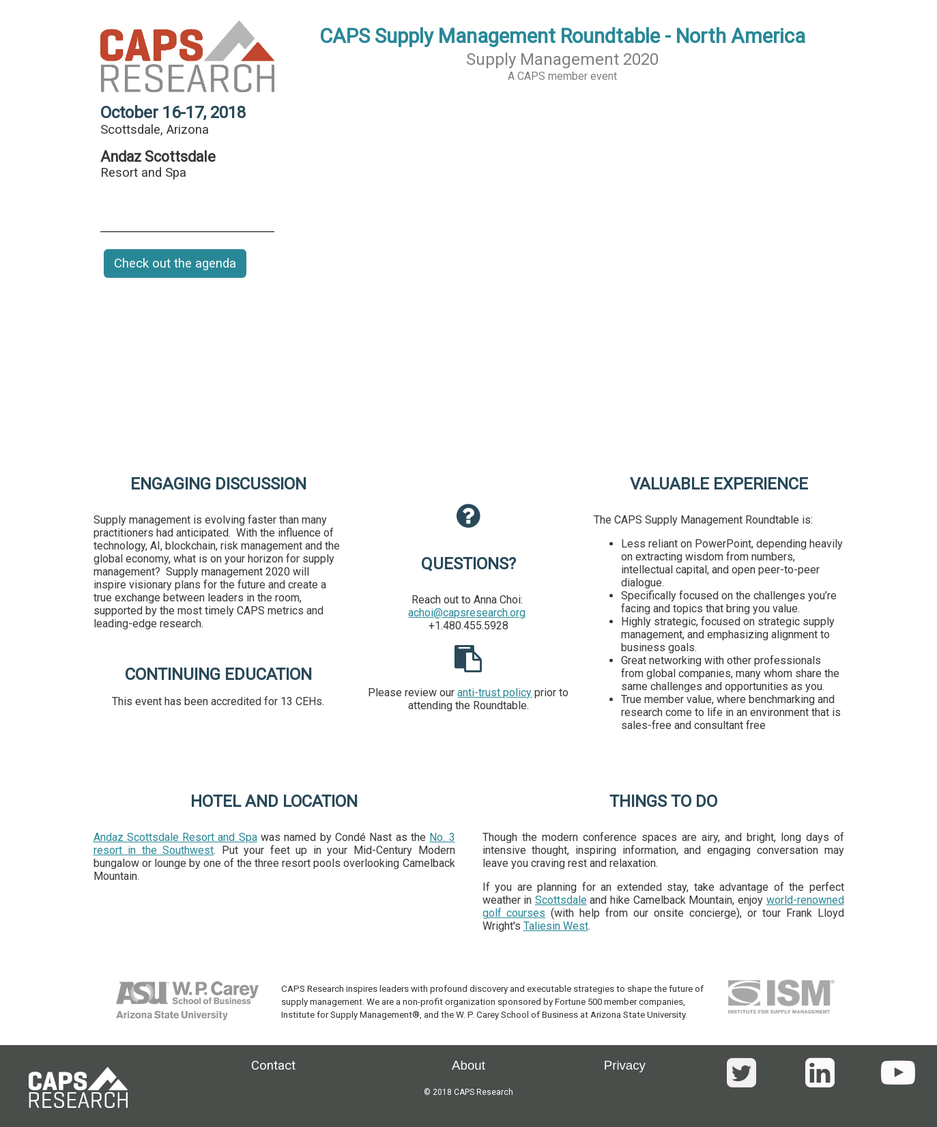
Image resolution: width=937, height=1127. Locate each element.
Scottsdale (561, 900)
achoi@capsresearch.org (466, 612)
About (468, 1065)
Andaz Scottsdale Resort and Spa (175, 837)
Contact (273, 1065)
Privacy (625, 1065)
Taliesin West (555, 925)
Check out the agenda (175, 263)
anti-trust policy (494, 692)
